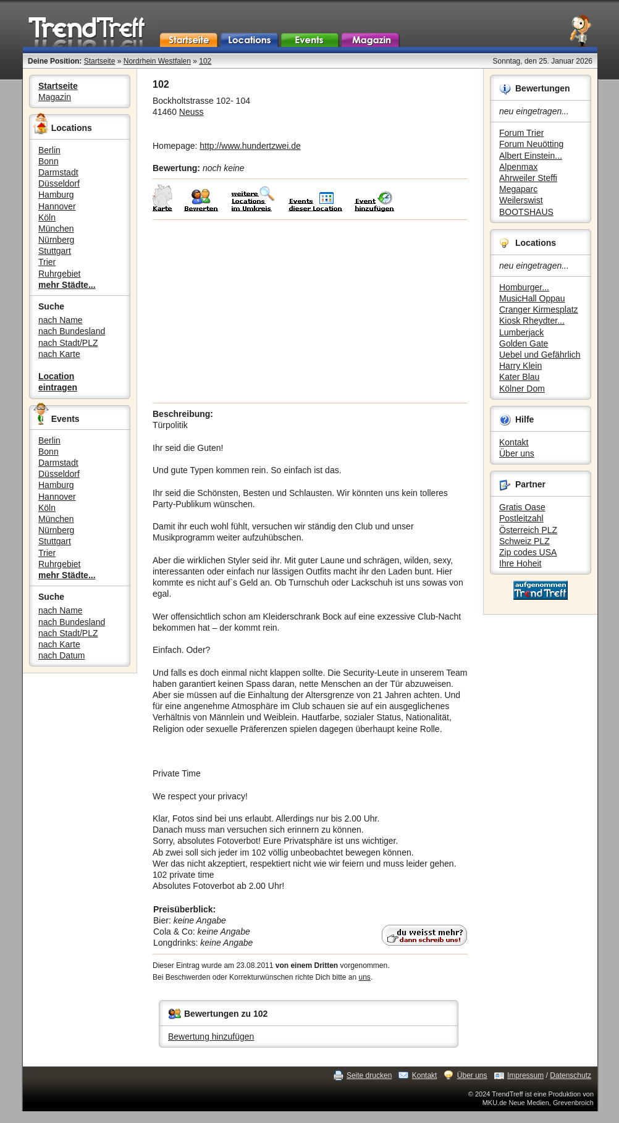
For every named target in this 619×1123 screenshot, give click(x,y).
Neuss (191, 112)
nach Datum (61, 655)
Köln (47, 217)
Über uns (516, 453)
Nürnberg (56, 240)
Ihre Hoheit (520, 563)
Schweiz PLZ (524, 541)
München (56, 228)
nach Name (60, 320)
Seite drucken (369, 1075)
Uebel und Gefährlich (540, 355)
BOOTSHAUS (526, 212)
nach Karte (59, 354)
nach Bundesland (71, 331)
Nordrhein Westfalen (157, 61)
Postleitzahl (521, 518)
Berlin (49, 150)
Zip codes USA (528, 552)
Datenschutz (570, 1075)
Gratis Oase (522, 507)
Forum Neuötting (531, 144)
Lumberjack (521, 332)
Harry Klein (520, 366)
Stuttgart (54, 251)
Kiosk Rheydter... (532, 321)
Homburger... (524, 287)
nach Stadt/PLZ (68, 343)
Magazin (54, 97)
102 (205, 61)
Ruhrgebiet (59, 274)
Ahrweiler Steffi (528, 178)
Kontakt (513, 442)
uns (365, 977)
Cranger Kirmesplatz (538, 309)
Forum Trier (521, 133)
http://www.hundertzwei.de (250, 146)
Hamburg (56, 195)
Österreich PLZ (528, 530)
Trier (47, 262)
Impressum (525, 1075)
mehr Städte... (67, 285)
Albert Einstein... (530, 156)
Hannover (57, 206)
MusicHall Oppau (532, 298)
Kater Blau (519, 377)
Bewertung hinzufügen (211, 1036)
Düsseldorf (59, 183)
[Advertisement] (310, 311)
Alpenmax (518, 167)
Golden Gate (523, 343)
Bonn (48, 161)
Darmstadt (58, 172)
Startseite (100, 61)
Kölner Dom (522, 388)
